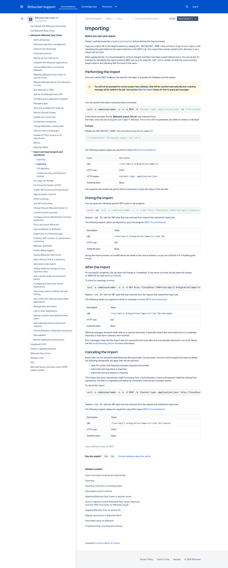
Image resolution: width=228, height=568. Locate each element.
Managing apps (41, 103)
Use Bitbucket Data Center (43, 31)
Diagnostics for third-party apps (48, 234)
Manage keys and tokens (45, 306)
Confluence (99, 543)
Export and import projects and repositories (105, 475)
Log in (195, 6)
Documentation (68, 6)
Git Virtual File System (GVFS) (47, 185)
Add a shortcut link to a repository (49, 259)
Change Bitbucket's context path (49, 126)
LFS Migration (43, 168)
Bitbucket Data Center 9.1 (47, 18)
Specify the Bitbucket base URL (48, 94)
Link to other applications (45, 311)
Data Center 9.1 (188, 18)
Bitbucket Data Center (41, 353)
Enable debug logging (44, 250)
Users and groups (42, 40)
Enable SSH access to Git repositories (51, 190)
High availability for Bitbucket (47, 229)
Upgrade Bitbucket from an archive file (103, 510)
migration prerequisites (121, 41)
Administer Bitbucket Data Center (46, 35)
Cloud (172, 18)
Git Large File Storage (44, 180)
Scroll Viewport (114, 543)
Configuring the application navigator (51, 99)
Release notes (37, 358)
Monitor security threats (45, 112)
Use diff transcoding (43, 203)
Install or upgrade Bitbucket (43, 349)
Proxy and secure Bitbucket (46, 224)
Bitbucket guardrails (43, 246)
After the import (145, 89)
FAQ (32, 362)
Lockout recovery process (46, 212)
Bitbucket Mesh (41, 147)
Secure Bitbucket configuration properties (53, 330)
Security (177, 559)
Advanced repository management (50, 44)
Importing (41, 164)
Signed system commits (45, 194)
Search (187, 6)
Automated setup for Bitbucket (99, 521)
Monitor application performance (49, 340)
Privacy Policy (146, 559)
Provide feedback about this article (134, 456)
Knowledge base (89, 6)
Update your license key (45, 117)
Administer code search (45, 264)
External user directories (45, 49)
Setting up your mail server (46, 58)
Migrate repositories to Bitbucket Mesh (103, 515)
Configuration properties (45, 121)
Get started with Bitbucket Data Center (48, 26)
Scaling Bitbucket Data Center (47, 255)
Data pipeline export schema (98, 491)
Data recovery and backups (46, 131)
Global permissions (43, 53)
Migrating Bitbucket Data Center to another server (108, 496)
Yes (106, 456)
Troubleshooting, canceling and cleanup (103, 526)
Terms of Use (163, 559)
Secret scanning (41, 199)
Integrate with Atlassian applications (50, 62)
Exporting (41, 159)
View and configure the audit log (49, 108)
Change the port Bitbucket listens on (50, 208)
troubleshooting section (103, 343)
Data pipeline (40, 335)
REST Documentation (145, 150)
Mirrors (37, 143)
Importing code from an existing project (103, 486)
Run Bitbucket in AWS (44, 90)
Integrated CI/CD (38, 344)
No (112, 456)
